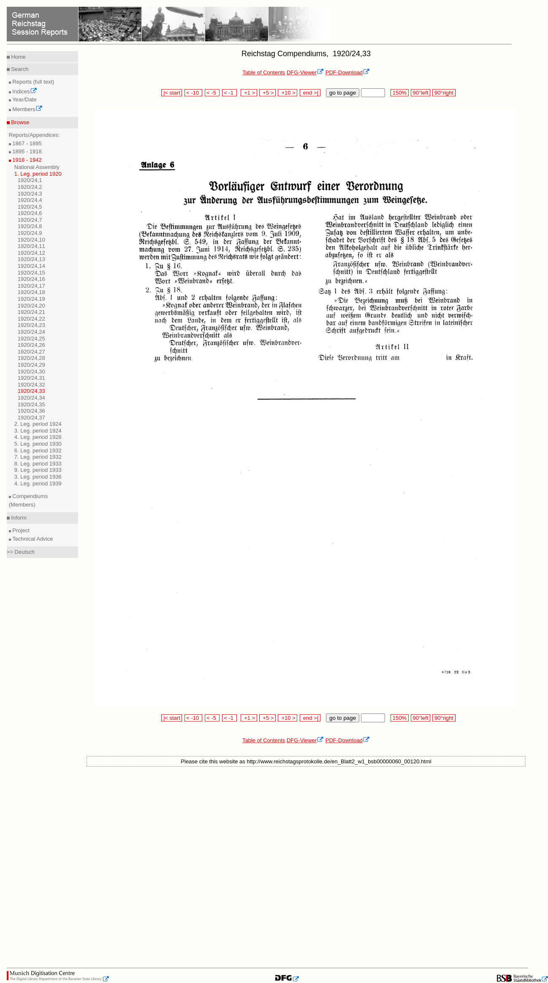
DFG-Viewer (305, 72)
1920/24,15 (31, 273)
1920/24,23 (31, 325)
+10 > (287, 93)
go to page (342, 93)
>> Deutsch (21, 552)
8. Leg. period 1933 (38, 463)
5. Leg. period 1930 (38, 444)
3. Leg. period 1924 (38, 431)
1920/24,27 (31, 352)
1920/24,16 (31, 279)
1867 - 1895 (26, 143)
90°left (420, 93)
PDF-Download (348, 72)
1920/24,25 (31, 338)
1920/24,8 (30, 226)
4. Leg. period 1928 (38, 437)
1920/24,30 (31, 371)
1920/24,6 (30, 213)
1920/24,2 (30, 187)
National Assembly (37, 167)
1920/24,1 (30, 180)
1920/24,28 (31, 358)
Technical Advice (32, 539)
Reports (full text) (32, 82)
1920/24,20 (31, 305)
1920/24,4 (30, 200)
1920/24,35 (31, 404)
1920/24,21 (31, 312)
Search (19, 69)
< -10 (193, 93)
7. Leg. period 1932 (38, 457)
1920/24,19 (31, 299)
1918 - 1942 (26, 160)
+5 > (267, 93)
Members (27, 109)
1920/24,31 (31, 378)
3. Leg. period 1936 (38, 477)
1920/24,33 (31, 391)
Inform (18, 518)
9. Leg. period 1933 (38, 470)
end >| (310, 93)
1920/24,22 (31, 319)
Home (18, 57)
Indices (24, 91)
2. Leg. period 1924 (38, 424)
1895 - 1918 (26, 151)
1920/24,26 (31, 345)
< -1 (229, 93)
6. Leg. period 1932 (38, 450)
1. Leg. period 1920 (38, 174)
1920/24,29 (31, 365)
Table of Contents (263, 72)
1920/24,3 (30, 194)
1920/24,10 (31, 240)
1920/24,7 (30, 220)
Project (20, 530)
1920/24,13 (31, 259)
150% (399, 93)
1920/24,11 (31, 246)
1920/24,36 (31, 411)
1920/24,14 (31, 266)
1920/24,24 (31, 332)
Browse (20, 122)
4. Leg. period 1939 (38, 483)
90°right (444, 93)
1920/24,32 (31, 384)
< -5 (212, 93)
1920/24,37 (31, 417)
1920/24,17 (31, 286)
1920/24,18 (31, 292)
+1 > (249, 93)
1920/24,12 (31, 253)
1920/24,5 (30, 207)
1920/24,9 (30, 233)
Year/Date (24, 99)
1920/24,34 (31, 398)
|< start (172, 93)
